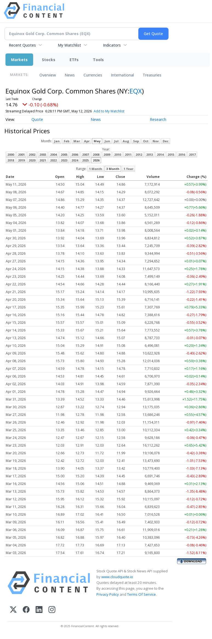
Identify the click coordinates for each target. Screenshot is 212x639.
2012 (139, 154)
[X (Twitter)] (13, 610)
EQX (136, 90)
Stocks (48, 59)
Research (158, 119)
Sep (136, 141)
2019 (21, 160)
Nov (156, 141)
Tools (98, 59)
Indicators (112, 45)
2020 (32, 160)
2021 (42, 160)
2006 (74, 154)
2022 (53, 160)
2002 (32, 154)
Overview (47, 75)
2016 (181, 154)
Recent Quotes (22, 45)
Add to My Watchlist (119, 111)
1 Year (128, 169)
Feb (66, 141)
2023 (64, 160)
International (122, 75)
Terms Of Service (141, 594)
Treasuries (152, 75)
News (70, 75)
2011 (128, 154)
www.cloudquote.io (117, 576)
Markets (19, 59)
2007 (85, 154)
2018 (10, 160)
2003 (42, 154)
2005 (64, 154)
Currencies (93, 75)
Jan (57, 141)
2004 (53, 154)
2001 (21, 154)
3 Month (112, 169)
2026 (96, 160)
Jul (116, 141)
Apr (87, 141)
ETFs (74, 59)
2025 (85, 160)
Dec (165, 141)
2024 (74, 160)
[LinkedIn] (39, 610)
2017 (192, 154)
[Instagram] (52, 610)
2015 (171, 154)
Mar (76, 141)
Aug (126, 141)
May (97, 141)
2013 (149, 154)
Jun (107, 141)
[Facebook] (26, 610)
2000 (10, 154)
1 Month (95, 169)
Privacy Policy (107, 594)
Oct (145, 141)
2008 (96, 154)
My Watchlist (69, 45)
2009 (107, 154)
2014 (160, 154)
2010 (117, 154)
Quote (37, 119)
